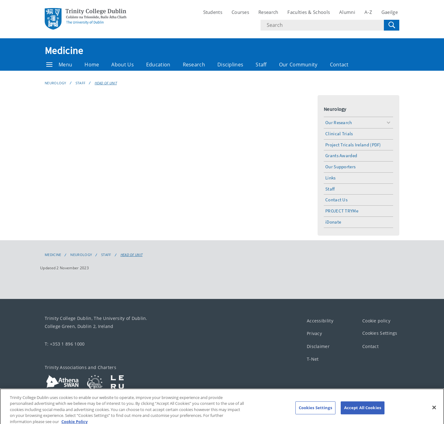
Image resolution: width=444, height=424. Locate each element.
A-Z (368, 12)
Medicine (64, 50)
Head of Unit (106, 83)
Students (212, 12)
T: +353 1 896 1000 (64, 343)
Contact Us (336, 200)
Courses (240, 12)
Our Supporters (340, 167)
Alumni (347, 12)
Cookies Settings (379, 333)
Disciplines (230, 64)
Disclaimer (318, 346)
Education (158, 64)
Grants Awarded (341, 155)
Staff (261, 64)
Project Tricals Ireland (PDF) (353, 145)
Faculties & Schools (308, 12)
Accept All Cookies (362, 411)
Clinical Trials (339, 133)
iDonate (333, 222)
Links (330, 178)
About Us (122, 64)
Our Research (338, 122)
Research (268, 12)
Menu (59, 64)
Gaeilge (389, 12)
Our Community (298, 64)
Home (91, 64)
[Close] (434, 411)
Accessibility (320, 320)
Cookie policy (376, 320)
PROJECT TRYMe (341, 211)
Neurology (55, 83)
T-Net (313, 359)
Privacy (314, 333)
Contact (339, 64)
